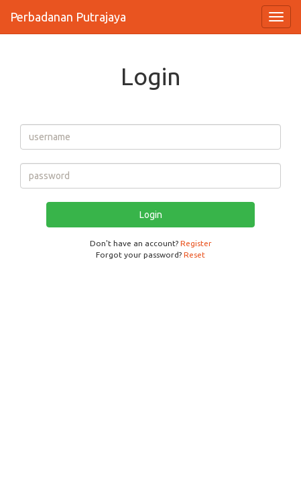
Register (196, 243)
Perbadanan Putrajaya (68, 16)
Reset (194, 254)
